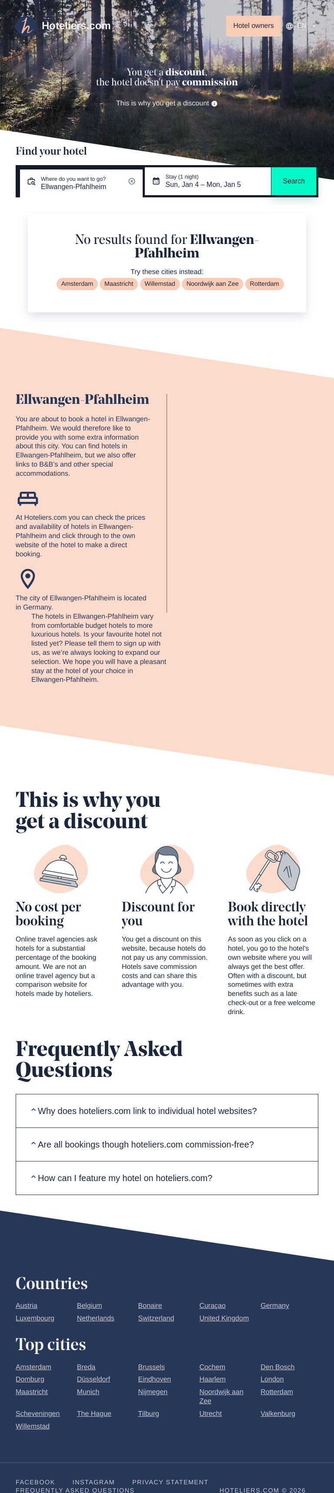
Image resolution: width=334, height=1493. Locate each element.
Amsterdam (77, 284)
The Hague (94, 1414)
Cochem (212, 1367)
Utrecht (210, 1414)
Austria (26, 1306)
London (272, 1379)
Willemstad (159, 284)
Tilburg (148, 1414)
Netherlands (95, 1318)
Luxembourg (35, 1318)
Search (294, 181)
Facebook (35, 1482)
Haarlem (212, 1379)
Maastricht (118, 284)
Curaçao (212, 1306)
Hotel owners (253, 26)
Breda (86, 1367)
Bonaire (150, 1306)
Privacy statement (170, 1482)
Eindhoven (154, 1379)
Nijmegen (153, 1392)
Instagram (94, 1482)
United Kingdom (224, 1318)
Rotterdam (264, 284)
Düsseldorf (93, 1379)
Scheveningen (38, 1414)
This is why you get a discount (167, 103)
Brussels (151, 1367)
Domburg (30, 1379)
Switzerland (156, 1318)
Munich (88, 1392)
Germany (275, 1306)
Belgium (89, 1306)
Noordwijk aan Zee (213, 284)
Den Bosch (277, 1367)
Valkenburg (278, 1414)
